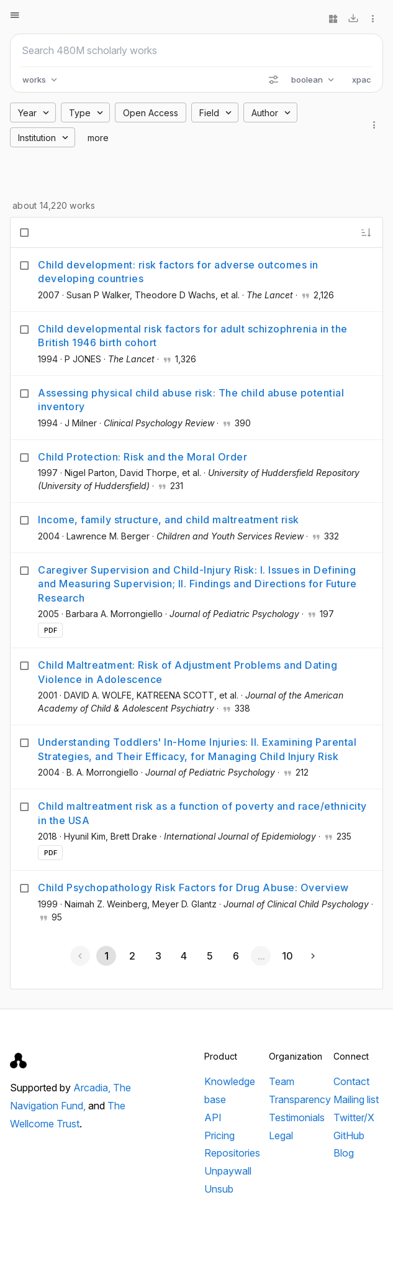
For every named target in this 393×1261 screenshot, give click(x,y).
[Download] (353, 19)
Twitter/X (353, 1117)
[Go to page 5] (209, 956)
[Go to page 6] (235, 956)
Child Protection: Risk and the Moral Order (142, 457)
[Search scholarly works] (196, 50)
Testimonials (297, 1117)
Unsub (218, 1189)
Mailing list (356, 1099)
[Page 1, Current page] (106, 956)
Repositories (232, 1153)
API (213, 1117)
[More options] (373, 19)
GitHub (348, 1135)
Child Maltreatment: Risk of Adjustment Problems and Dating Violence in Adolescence (187, 672)
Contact (351, 1081)
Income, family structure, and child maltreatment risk (168, 519)
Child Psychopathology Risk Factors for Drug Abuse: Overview (193, 887)
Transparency (300, 1099)
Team (281, 1081)
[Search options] (273, 79)
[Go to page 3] (158, 956)
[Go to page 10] (287, 956)
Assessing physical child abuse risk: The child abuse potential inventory (191, 400)
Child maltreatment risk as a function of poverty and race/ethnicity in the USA (202, 813)
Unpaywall (227, 1171)
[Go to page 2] (132, 956)
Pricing (219, 1135)
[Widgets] (333, 19)
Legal (281, 1135)
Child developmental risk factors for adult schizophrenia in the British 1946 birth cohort (193, 336)
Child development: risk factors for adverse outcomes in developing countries (178, 272)
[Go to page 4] (184, 956)
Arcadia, (93, 1087)
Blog (343, 1153)
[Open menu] (15, 15)
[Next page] (313, 956)
